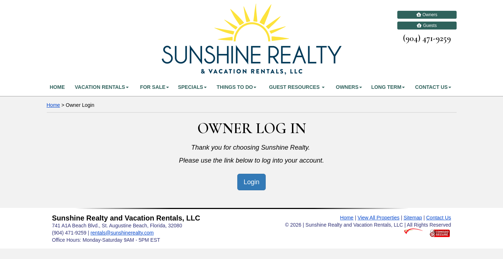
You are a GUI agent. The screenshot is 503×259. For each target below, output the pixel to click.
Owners (427, 14)
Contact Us (433, 87)
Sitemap (412, 218)
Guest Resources (297, 87)
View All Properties (378, 218)
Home (57, 87)
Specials (192, 87)
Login (251, 182)
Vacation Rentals (102, 87)
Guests (426, 25)
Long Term (388, 87)
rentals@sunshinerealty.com (122, 233)
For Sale (154, 87)
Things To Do (237, 87)
